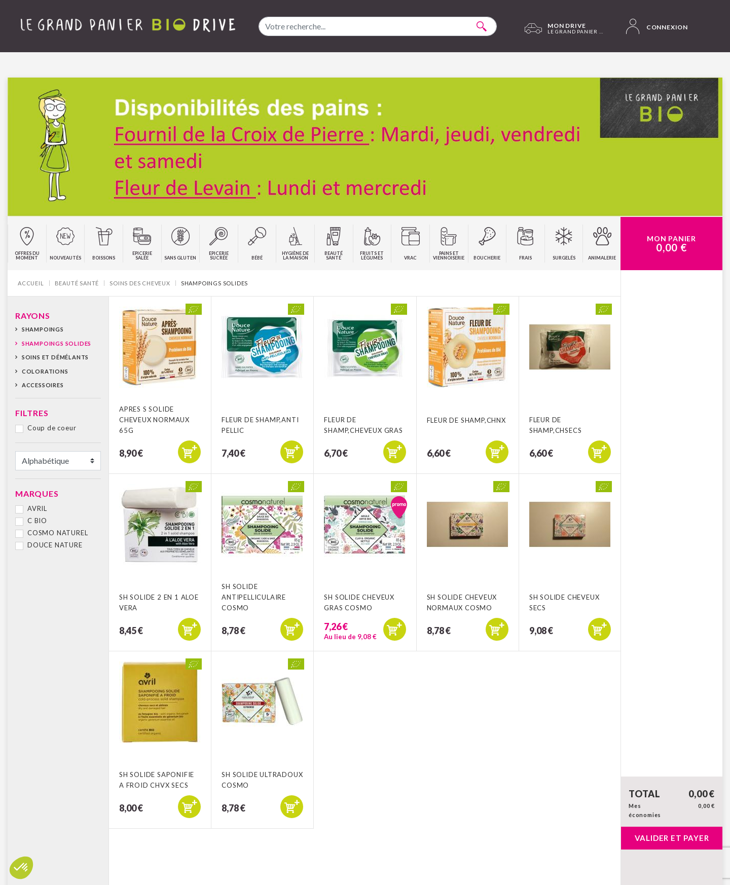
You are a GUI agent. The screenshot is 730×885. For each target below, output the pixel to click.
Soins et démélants (55, 357)
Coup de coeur (51, 428)
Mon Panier (671, 243)
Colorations (45, 371)
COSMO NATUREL (57, 533)
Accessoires (43, 385)
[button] (21, 868)
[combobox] (378, 26)
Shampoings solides (56, 343)
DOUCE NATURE (55, 545)
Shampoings (43, 329)
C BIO (37, 521)
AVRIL (37, 508)
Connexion (657, 26)
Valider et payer (672, 837)
